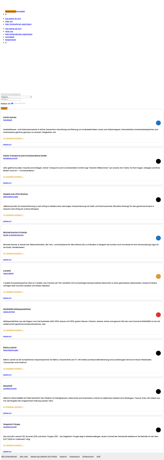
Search (4, 108)
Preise (54, 456)
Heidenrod (7, 144)
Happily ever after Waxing (15, 194)
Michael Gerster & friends (15, 232)
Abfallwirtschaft (10, 158)
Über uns (9, 21)
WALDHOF (7, 386)
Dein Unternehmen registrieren (18, 24)
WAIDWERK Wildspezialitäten (17, 309)
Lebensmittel (9, 312)
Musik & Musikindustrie (13, 235)
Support (63, 456)
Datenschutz (88, 456)
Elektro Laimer (10, 347)
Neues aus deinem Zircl (41, 456)
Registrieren (10, 11)
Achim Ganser (9, 117)
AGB (98, 456)
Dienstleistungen (10, 196)
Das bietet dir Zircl (13, 19)
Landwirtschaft (10, 388)
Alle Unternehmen (9, 456)
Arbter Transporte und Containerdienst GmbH (25, 155)
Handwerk (7, 120)
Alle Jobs (24, 456)
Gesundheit (8, 273)
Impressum (75, 456)
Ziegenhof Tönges (11, 424)
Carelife (7, 270)
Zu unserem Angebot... (13, 138)
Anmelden (20, 11)
